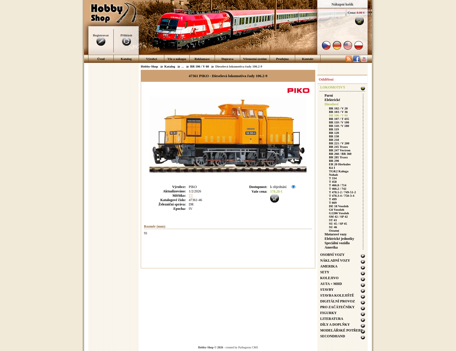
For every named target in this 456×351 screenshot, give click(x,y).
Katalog (126, 59)
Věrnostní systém (255, 59)
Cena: (352, 12)
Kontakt (307, 59)
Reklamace (202, 59)
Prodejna (282, 59)
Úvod (100, 59)
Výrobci (151, 59)
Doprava (228, 59)
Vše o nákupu (177, 59)
